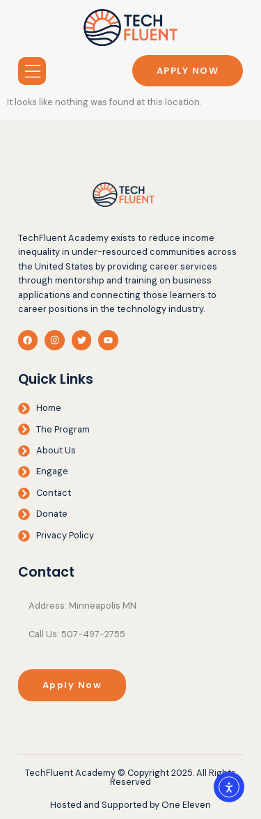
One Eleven (186, 805)
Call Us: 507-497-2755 (77, 634)
